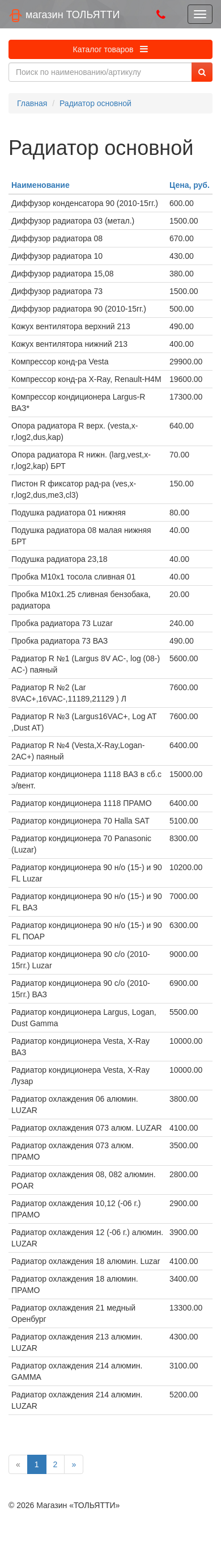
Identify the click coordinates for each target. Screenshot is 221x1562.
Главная (32, 103)
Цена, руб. (189, 185)
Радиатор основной (95, 103)
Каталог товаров (110, 49)
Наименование (40, 185)
